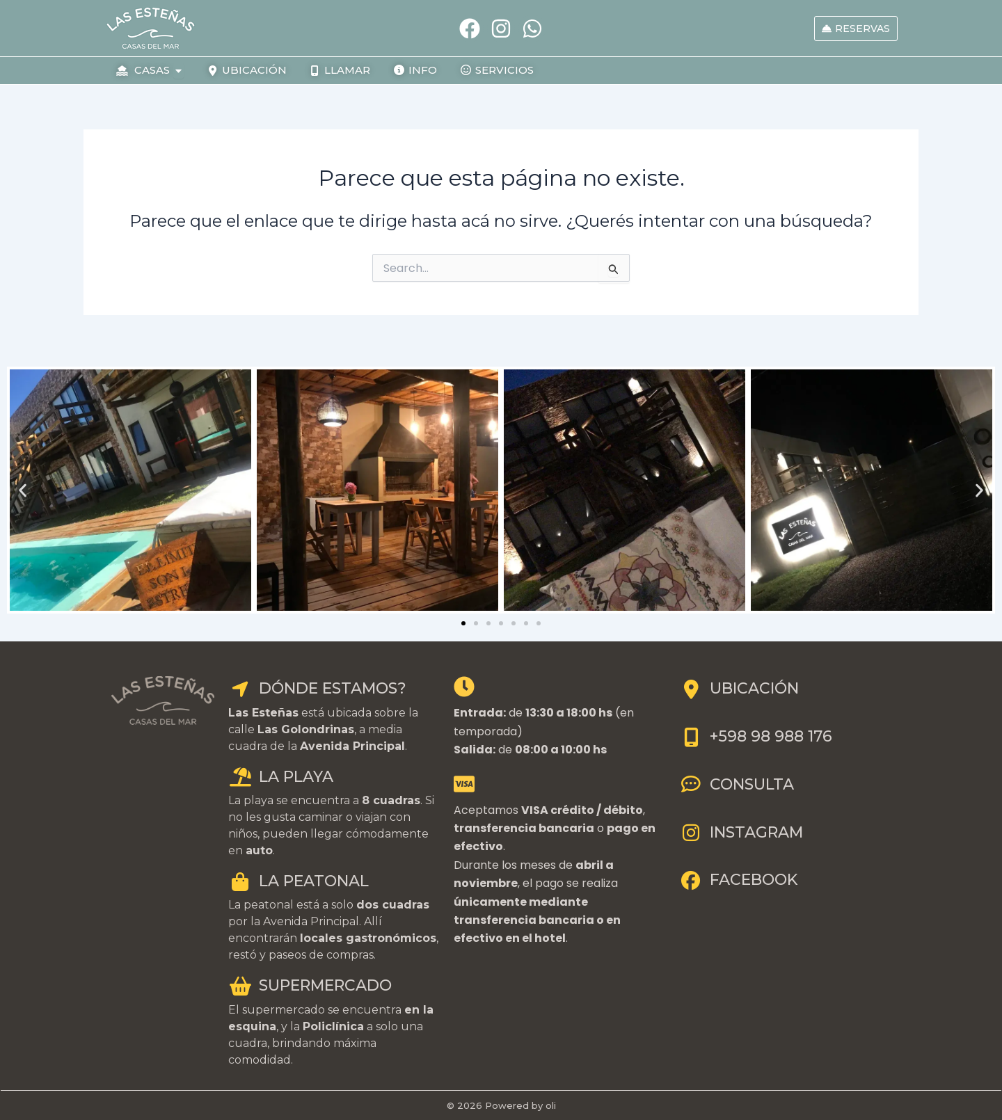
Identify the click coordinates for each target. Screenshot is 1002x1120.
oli (551, 1105)
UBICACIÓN (739, 688)
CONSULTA (736, 784)
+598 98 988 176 (755, 736)
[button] (22, 490)
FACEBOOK (738, 879)
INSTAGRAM (741, 832)
